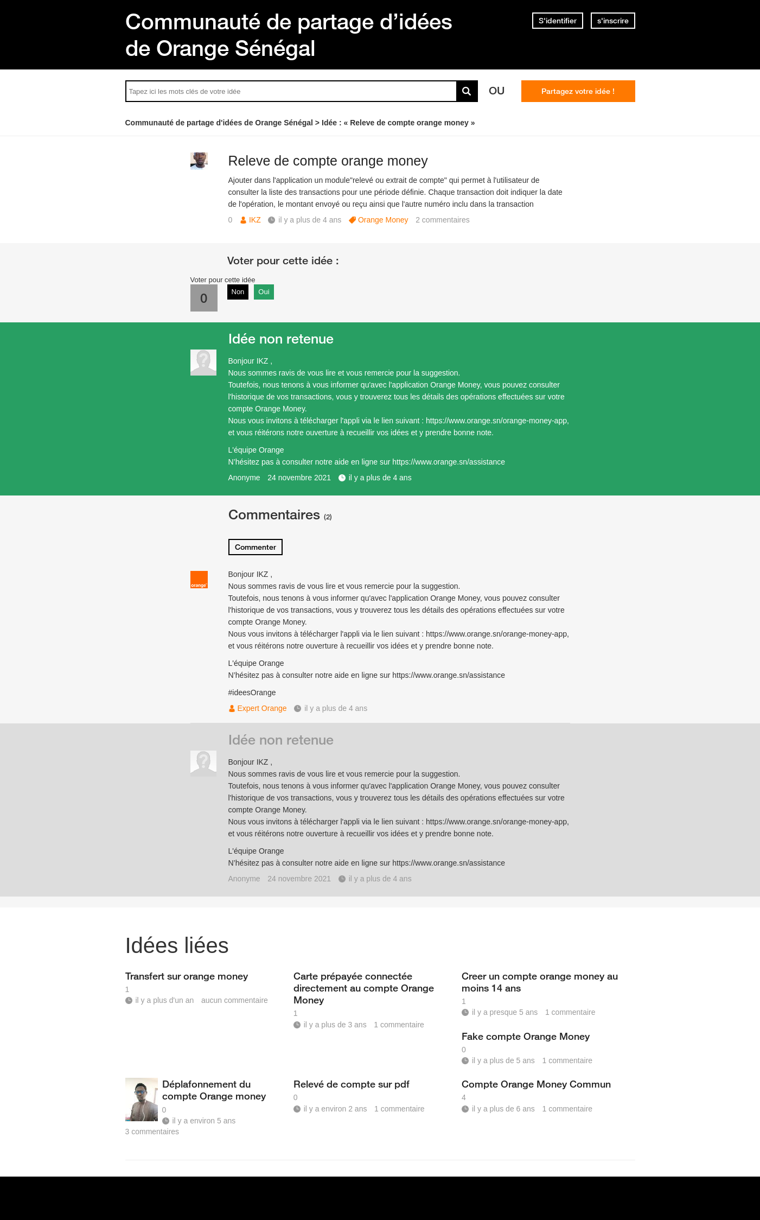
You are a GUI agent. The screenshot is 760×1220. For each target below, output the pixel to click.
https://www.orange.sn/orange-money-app (496, 420)
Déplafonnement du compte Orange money (214, 1090)
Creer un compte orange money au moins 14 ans (540, 982)
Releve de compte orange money (328, 160)
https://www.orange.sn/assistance (448, 462)
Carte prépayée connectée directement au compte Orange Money (363, 988)
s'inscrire (613, 21)
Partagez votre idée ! (578, 91)
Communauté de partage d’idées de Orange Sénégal (288, 34)
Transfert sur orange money (186, 976)
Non (238, 292)
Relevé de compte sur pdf (351, 1084)
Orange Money (383, 219)
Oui (263, 292)
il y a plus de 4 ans (380, 477)
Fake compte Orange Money (526, 1036)
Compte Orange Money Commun (536, 1084)
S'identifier (558, 21)
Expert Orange (262, 708)
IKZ (255, 219)
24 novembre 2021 (299, 477)
